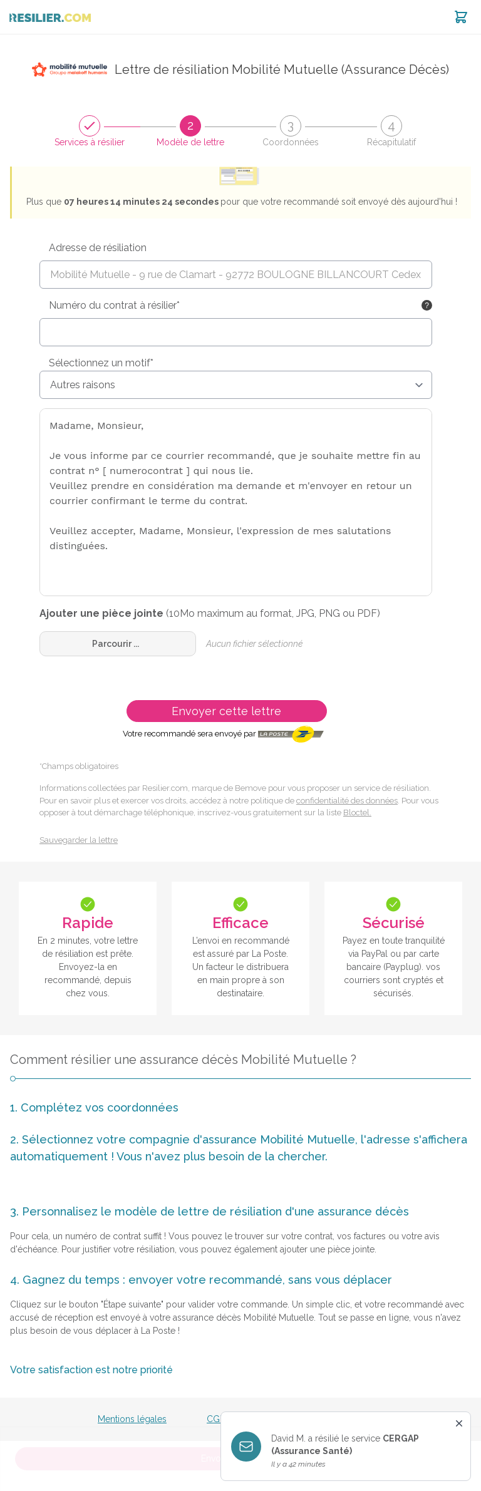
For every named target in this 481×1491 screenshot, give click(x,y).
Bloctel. (357, 812)
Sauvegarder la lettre (78, 840)
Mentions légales (132, 1419)
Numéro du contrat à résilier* (114, 305)
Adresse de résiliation (98, 248)
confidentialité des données (347, 800)
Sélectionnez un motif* (101, 363)
